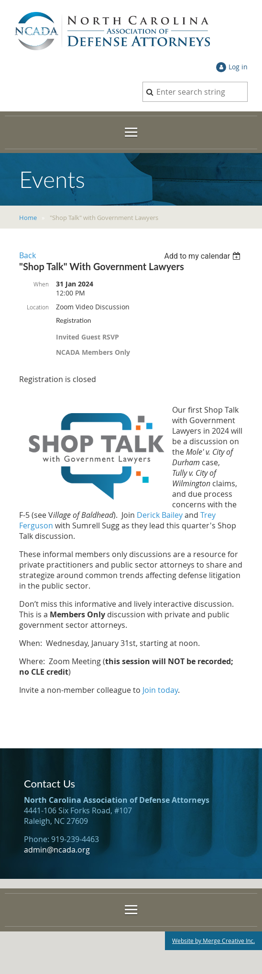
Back (27, 255)
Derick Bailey (160, 515)
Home (28, 217)
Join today (160, 690)
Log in (238, 66)
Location (38, 307)
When (41, 284)
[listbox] (203, 256)
